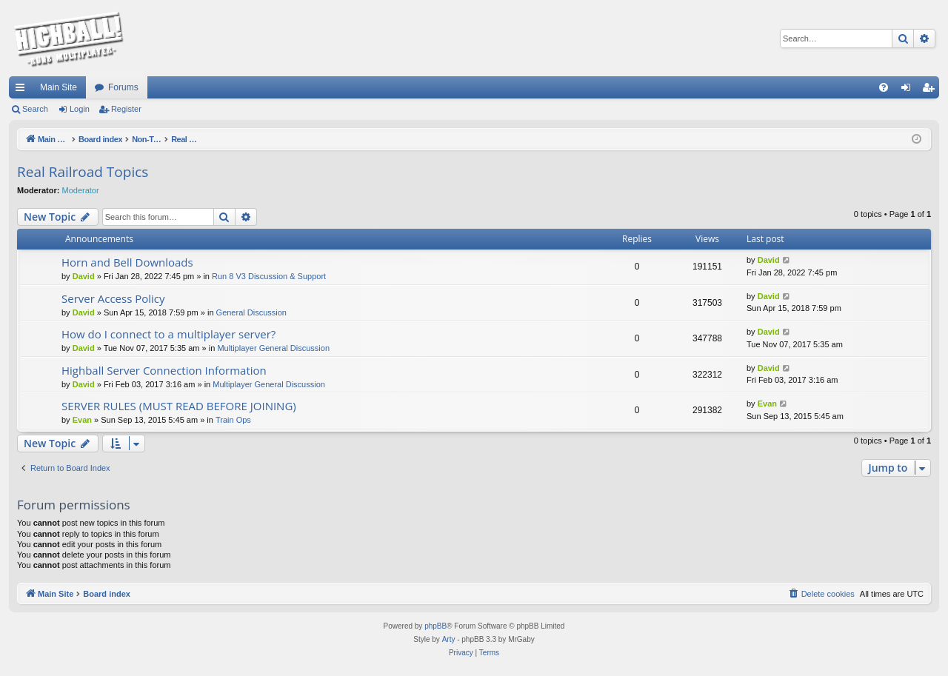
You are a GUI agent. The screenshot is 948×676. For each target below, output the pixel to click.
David (84, 276)
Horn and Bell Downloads (127, 262)
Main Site (58, 87)
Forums (123, 87)
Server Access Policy (113, 298)
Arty (448, 639)
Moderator (80, 190)
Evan (82, 419)
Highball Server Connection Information (164, 370)
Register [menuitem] (931, 90)
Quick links (23, 90)
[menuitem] (883, 87)
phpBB (435, 626)
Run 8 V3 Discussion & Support (269, 276)
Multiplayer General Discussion (273, 348)
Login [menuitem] (909, 90)
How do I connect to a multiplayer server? (168, 334)
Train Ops (233, 419)
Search (35, 108)
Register (126, 108)
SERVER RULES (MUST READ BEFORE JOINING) (178, 405)
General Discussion (251, 312)
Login (80, 108)
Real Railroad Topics (82, 171)
